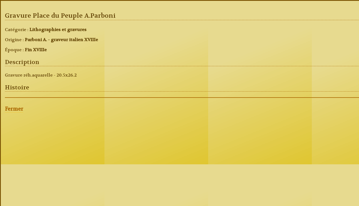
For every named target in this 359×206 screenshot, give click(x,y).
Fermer (14, 109)
